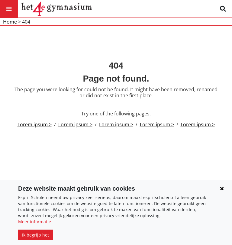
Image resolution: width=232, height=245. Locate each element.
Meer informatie (34, 221)
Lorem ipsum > (35, 124)
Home (10, 21)
